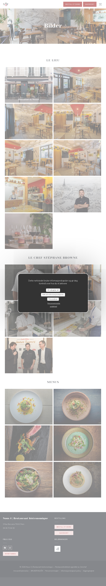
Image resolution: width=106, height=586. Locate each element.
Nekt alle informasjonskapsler (53, 295)
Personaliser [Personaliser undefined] (53, 299)
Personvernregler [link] (53, 303)
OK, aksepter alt (53, 290)
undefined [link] (53, 306)
